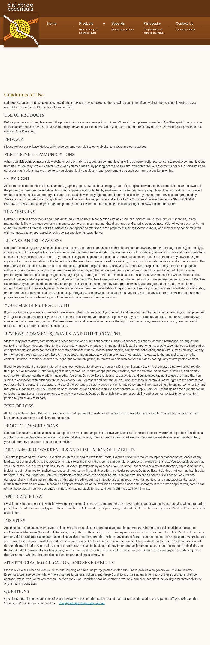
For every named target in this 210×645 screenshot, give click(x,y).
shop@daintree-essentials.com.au (82, 603)
